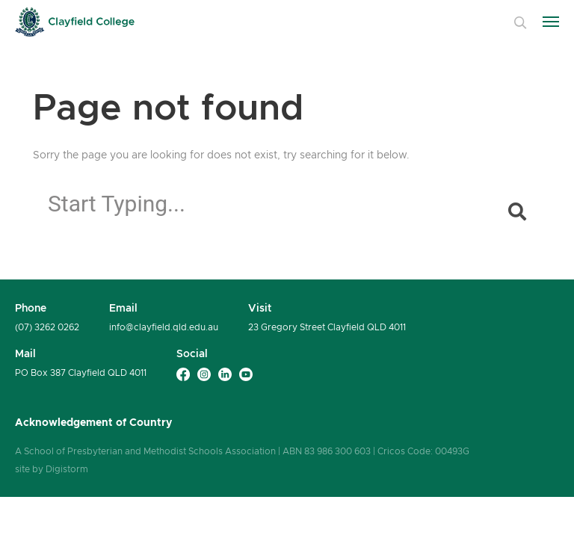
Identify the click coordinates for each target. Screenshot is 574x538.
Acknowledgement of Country (93, 422)
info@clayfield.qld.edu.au (163, 327)
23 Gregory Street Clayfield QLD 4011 (327, 327)
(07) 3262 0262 (47, 327)
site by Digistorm (51, 468)
